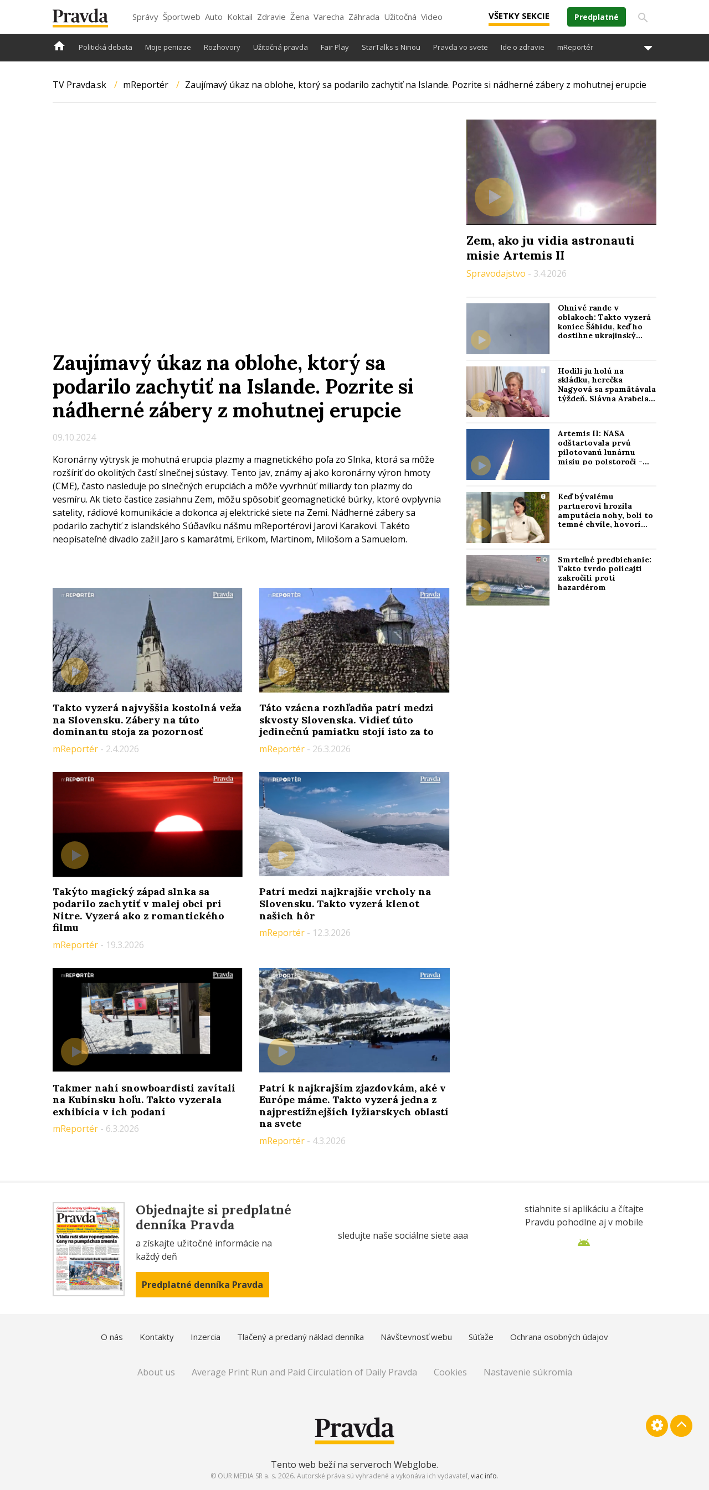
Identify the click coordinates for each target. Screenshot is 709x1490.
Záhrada (363, 16)
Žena (299, 16)
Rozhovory (222, 47)
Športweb (182, 16)
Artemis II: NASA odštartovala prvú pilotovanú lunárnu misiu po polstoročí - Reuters (600, 451)
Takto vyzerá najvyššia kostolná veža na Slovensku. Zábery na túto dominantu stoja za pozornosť (147, 719)
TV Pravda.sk (79, 85)
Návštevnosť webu (416, 1336)
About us (156, 1372)
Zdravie (271, 16)
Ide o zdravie (522, 47)
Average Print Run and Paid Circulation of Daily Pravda (304, 1372)
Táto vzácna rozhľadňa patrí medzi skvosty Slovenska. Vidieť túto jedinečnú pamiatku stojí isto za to (346, 719)
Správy (145, 16)
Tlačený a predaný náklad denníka (300, 1336)
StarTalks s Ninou (391, 47)
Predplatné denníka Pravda (202, 1285)
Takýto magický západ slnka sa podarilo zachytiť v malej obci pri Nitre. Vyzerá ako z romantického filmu (138, 909)
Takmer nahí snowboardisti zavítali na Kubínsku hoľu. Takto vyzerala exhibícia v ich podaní (144, 1100)
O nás (112, 1336)
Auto (214, 16)
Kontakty (157, 1336)
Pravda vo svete (460, 47)
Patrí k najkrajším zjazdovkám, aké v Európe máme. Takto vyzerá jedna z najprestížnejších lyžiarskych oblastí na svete (354, 1106)
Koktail (240, 16)
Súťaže (481, 1336)
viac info (484, 1476)
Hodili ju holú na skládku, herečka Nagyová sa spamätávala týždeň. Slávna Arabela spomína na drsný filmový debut (607, 394)
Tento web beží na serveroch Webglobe (353, 1464)
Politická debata (105, 47)
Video (432, 16)
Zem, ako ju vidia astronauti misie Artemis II (550, 247)
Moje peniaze (168, 47)
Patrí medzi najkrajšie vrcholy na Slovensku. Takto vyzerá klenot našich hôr (345, 903)
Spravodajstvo (497, 273)
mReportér (575, 47)
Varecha (329, 16)
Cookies (450, 1372)
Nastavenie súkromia (528, 1372)
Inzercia (205, 1336)
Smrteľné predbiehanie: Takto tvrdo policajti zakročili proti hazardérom (604, 573)
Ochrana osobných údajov (559, 1336)
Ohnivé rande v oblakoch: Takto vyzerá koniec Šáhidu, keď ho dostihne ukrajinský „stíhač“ (604, 326)
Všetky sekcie (519, 15)
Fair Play (335, 47)
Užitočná (400, 16)
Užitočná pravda (280, 47)
